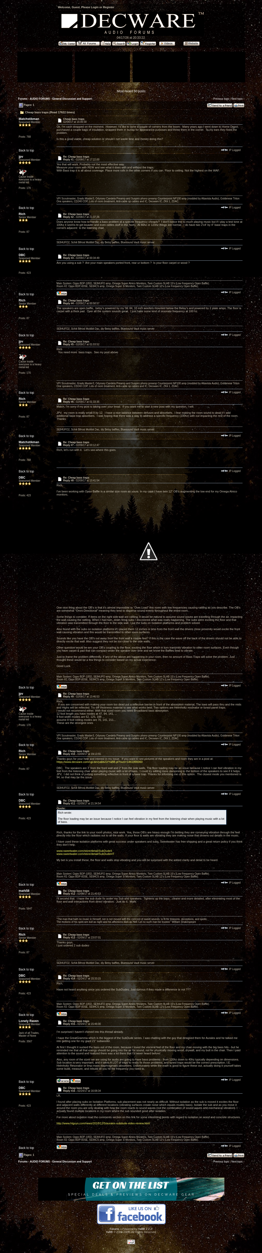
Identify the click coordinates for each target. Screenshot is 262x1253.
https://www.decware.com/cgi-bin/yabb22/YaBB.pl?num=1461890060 (100, 761)
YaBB (109, 1232)
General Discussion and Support (72, 98)
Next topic (237, 98)
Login (95, 7)
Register (108, 7)
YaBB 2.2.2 (145, 1228)
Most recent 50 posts (131, 91)
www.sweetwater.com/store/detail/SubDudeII (84, 850)
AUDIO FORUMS (40, 98)
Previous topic (221, 98)
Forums (23, 98)
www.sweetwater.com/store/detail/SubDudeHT (85, 853)
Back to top (26, 150)
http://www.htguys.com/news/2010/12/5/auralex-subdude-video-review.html (103, 1123)
